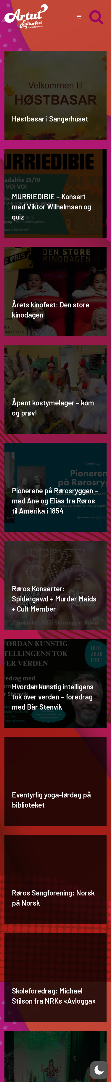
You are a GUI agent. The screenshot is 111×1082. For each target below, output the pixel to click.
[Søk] (96, 16)
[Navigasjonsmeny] (79, 16)
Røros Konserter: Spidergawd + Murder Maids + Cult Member (54, 598)
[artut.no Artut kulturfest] (26, 16)
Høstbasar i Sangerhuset (50, 118)
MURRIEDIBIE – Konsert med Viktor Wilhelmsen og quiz (51, 206)
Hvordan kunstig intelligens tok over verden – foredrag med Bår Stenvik (53, 696)
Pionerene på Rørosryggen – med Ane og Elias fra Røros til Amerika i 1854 (55, 500)
